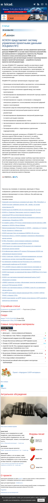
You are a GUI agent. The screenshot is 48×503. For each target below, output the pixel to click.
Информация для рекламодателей (9, 492)
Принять (41, 500)
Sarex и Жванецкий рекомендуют (9, 443)
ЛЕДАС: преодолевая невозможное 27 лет (11, 450)
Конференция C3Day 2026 (9, 320)
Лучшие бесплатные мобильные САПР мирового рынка (20, 341)
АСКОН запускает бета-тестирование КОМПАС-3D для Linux (20, 233)
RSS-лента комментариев (9, 426)
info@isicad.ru (19, 483)
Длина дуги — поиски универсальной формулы (17, 333)
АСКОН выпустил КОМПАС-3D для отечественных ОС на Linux (21, 210)
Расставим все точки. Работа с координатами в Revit (19, 335)
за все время (13, 330)
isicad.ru (21, 478)
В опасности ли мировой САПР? (11, 309)
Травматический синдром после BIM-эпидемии (17, 338)
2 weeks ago (21, 443)
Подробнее (3, 490)
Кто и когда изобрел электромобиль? (14, 358)
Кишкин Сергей (4, 431)
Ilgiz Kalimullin (4, 446)
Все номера (4, 381)
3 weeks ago (18, 465)
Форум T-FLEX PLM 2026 (8, 318)
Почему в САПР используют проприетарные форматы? (20, 343)
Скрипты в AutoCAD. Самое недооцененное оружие (19, 350)
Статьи (5, 26)
